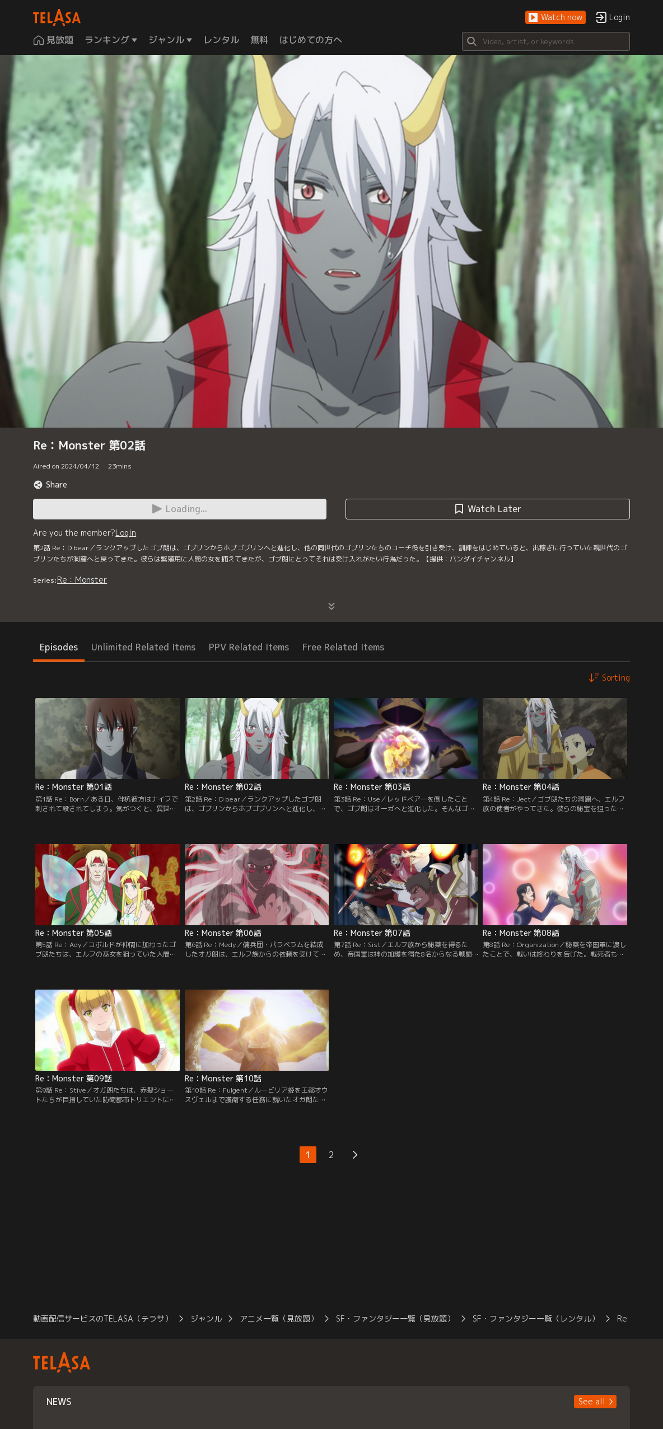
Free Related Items (343, 647)
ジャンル (206, 1318)
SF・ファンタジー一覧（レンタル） (536, 1318)
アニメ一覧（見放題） (279, 1318)
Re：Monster (82, 579)
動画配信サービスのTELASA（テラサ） (102, 1318)
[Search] (546, 41)
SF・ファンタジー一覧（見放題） (395, 1318)
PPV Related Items (249, 647)
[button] (555, 18)
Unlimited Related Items (143, 647)
